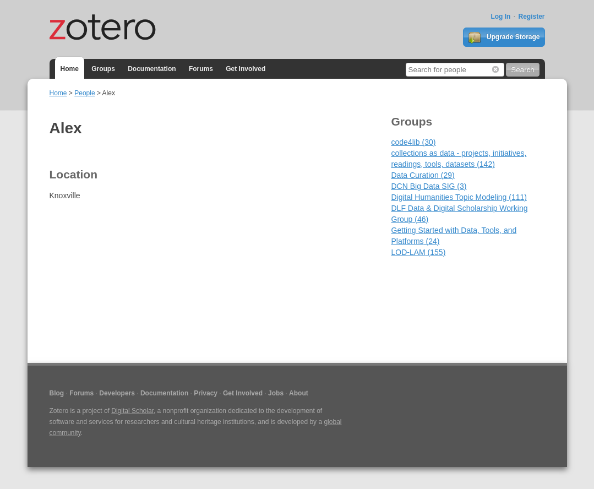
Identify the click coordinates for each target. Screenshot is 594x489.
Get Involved (245, 69)
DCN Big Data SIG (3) (429, 186)
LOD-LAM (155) (418, 252)
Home (70, 69)
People (84, 93)
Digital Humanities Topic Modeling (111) (459, 197)
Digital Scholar (132, 411)
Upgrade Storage (503, 37)
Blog (57, 393)
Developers (117, 393)
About (298, 393)
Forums (201, 69)
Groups (103, 69)
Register (531, 16)
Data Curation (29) (423, 175)
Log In (500, 16)
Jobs (276, 393)
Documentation (152, 69)
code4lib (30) (413, 142)
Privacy (205, 393)
